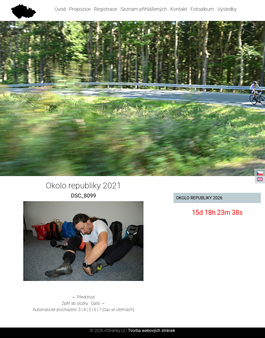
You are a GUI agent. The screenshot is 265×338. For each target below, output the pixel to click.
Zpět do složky (75, 303)
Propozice (79, 9)
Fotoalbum (202, 9)
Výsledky (227, 9)
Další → (98, 303)
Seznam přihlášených (143, 9)
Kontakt (178, 9)
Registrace (105, 9)
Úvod (60, 9)
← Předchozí (83, 297)
